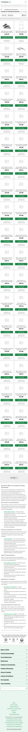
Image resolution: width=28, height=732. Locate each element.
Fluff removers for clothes (10, 614)
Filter (24, 15)
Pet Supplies (5, 680)
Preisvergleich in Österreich (14, 724)
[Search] (2, 5)
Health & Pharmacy (7, 668)
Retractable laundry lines (10, 562)
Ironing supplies (8, 538)
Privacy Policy (14, 704)
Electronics (4, 661)
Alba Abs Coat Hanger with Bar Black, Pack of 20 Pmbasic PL (7, 32)
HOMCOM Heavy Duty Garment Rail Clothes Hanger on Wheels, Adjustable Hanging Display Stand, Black (21, 32)
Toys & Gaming (5, 683)
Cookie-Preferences (14, 714)
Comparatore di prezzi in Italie (14, 718)
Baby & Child (5, 649)
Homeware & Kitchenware (11, 9)
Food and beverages (7, 653)
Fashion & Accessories (8, 664)
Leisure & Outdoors (7, 676)
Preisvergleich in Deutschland (14, 726)
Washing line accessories (10, 586)
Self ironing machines (9, 511)
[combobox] (15, 5)
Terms (13, 702)
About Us (14, 710)
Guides (14, 712)
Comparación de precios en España (14, 722)
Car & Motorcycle (6, 657)
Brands (10, 15)
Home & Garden (6, 672)
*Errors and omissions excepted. (14, 729)
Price (4, 15)
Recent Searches (14, 706)
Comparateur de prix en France (14, 720)
